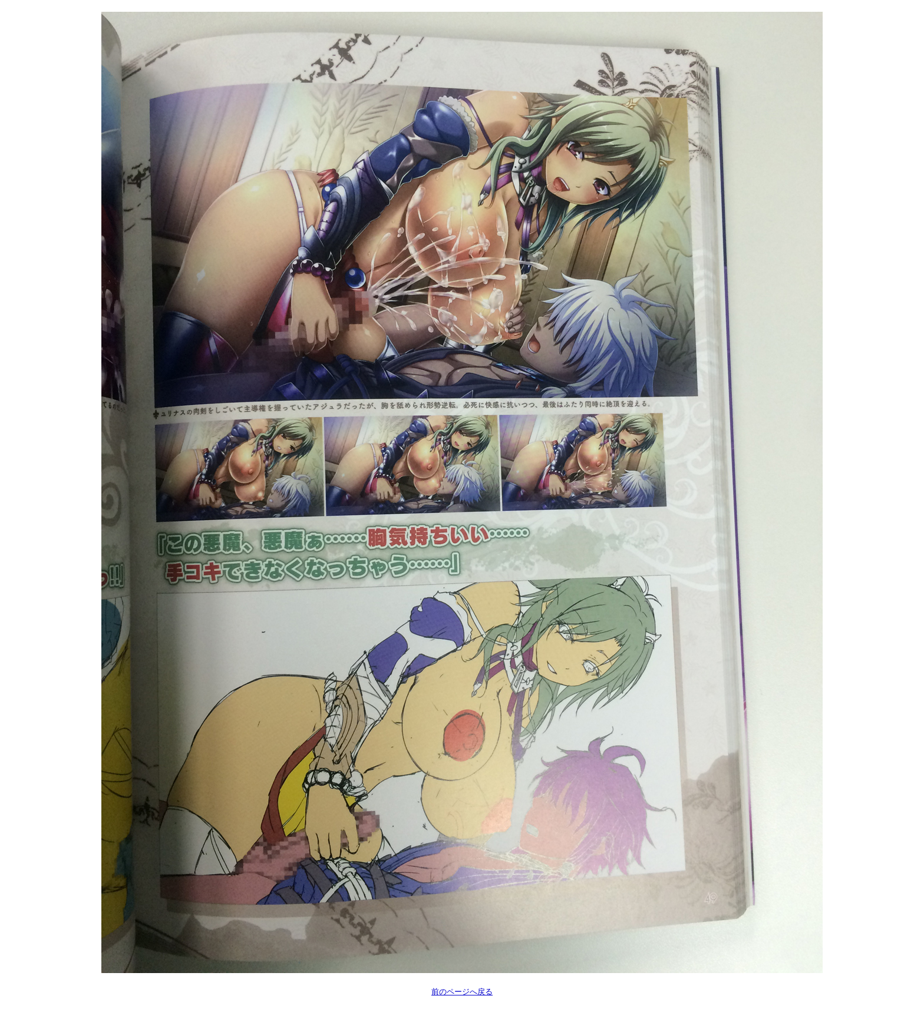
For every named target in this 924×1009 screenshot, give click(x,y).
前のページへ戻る (462, 991)
